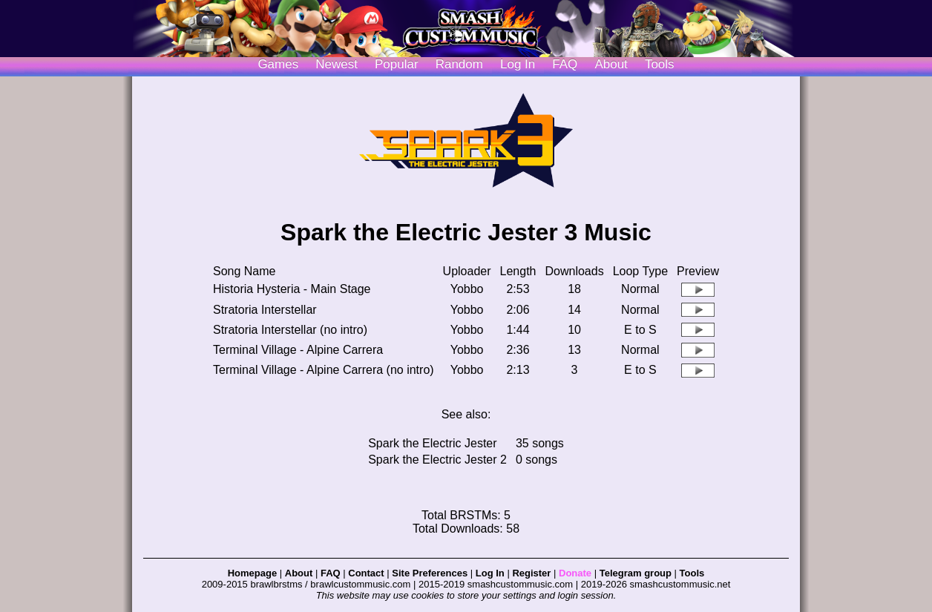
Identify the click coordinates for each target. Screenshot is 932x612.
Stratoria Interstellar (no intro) (290, 329)
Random (459, 64)
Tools (660, 64)
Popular (397, 64)
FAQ (564, 64)
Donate (575, 573)
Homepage (252, 573)
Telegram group (636, 573)
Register (531, 573)
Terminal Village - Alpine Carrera (298, 349)
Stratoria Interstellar (265, 309)
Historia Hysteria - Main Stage (292, 289)
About (610, 64)
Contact (366, 573)
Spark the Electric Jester (432, 443)
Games (277, 64)
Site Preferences (429, 573)
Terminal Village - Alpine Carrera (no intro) (323, 369)
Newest (336, 64)
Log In (490, 573)
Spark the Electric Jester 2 (437, 459)
